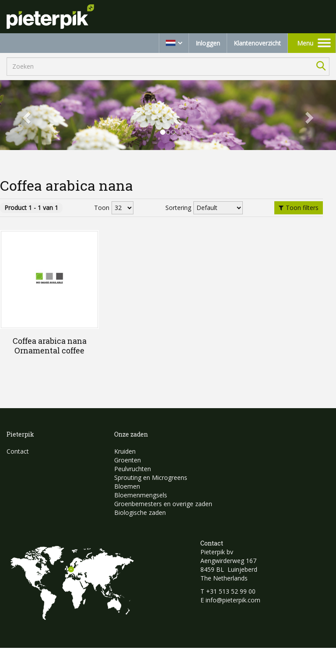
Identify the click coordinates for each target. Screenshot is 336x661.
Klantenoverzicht (257, 43)
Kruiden (125, 451)
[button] (25, 115)
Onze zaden (131, 434)
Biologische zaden (140, 512)
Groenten (127, 460)
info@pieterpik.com (233, 600)
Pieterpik (20, 434)
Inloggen (208, 43)
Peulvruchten (132, 469)
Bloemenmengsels (140, 495)
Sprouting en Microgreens (150, 477)
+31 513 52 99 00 (231, 591)
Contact (18, 451)
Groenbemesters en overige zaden (163, 504)
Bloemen (127, 486)
